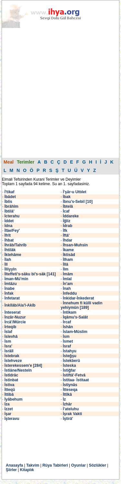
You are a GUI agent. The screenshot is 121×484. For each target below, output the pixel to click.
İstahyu (69, 351)
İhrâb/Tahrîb (15, 245)
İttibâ (9, 394)
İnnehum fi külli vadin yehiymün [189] (81, 305)
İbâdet (10, 197)
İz (64, 399)
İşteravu (12, 418)
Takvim (32, 465)
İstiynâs (70, 385)
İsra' (8, 346)
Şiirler (11, 470)
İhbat (9, 240)
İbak (67, 197)
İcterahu (12, 216)
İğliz (66, 221)
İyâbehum (14, 399)
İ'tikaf (10, 192)
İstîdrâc (11, 375)
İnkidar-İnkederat (78, 298)
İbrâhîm (11, 206)
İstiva (10, 385)
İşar (8, 414)
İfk (65, 230)
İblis (8, 201)
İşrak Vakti (72, 414)
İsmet (68, 341)
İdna (9, 225)
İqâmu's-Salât (75, 317)
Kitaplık (27, 470)
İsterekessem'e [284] (23, 365)
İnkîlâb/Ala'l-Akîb (20, 305)
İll (6, 264)
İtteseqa (70, 389)
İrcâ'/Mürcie (15, 322)
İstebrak (12, 356)
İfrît (8, 235)
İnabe (10, 288)
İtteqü (10, 389)
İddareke (71, 216)
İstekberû (71, 360)
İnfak (9, 293)
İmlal (67, 279)
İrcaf (67, 322)
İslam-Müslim (75, 331)
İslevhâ (11, 336)
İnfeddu (70, 293)
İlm (65, 269)
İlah (8, 259)
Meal (9, 162)
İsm (66, 336)
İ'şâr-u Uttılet (74, 192)
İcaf (66, 211)
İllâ (65, 264)
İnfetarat (12, 298)
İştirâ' (68, 418)
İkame (68, 250)
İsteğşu (69, 356)
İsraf (67, 346)
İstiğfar (69, 370)
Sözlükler (97, 465)
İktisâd (69, 254)
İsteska (69, 365)
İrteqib (10, 327)
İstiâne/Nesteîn (18, 370)
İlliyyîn (10, 269)
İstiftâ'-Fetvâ (74, 375)
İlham (68, 259)
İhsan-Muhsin (75, 245)
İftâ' (66, 235)
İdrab (67, 225)
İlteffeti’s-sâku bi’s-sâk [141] (30, 274)
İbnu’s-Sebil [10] (78, 201)
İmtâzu (11, 283)
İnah (67, 288)
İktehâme (13, 254)
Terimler (25, 162)
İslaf (8, 331)
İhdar (67, 240)
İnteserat (13, 312)
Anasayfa (14, 465)
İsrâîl (9, 351)
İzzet (9, 409)
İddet (9, 221)
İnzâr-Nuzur (15, 317)
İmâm (68, 274)
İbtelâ (68, 206)
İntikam (69, 312)
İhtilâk (10, 250)
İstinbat (11, 380)
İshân (68, 327)
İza (7, 404)
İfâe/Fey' (12, 230)
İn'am (68, 283)
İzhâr (67, 404)
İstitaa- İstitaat (76, 380)
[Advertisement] (60, 92)
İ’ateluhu (71, 409)
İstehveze (13, 360)
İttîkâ (67, 394)
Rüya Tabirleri (55, 465)
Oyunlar (78, 465)
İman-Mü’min (16, 279)
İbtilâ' (10, 211)
